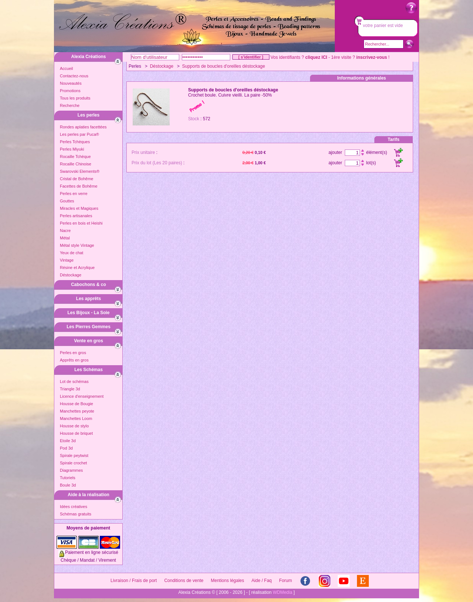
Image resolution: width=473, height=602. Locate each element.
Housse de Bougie (76, 403)
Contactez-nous (74, 76)
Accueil (66, 68)
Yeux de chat (71, 252)
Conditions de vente (183, 580)
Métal (65, 238)
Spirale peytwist (74, 455)
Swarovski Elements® (79, 171)
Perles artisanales (76, 215)
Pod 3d (66, 448)
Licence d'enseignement (81, 396)
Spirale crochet (73, 463)
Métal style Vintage (77, 245)
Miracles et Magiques (79, 208)
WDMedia (282, 592)
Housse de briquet (76, 433)
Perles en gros (73, 352)
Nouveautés (71, 83)
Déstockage (70, 275)
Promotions (70, 90)
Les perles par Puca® (79, 134)
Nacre (65, 230)
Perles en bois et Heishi (81, 223)
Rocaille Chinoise (75, 164)
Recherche (69, 105)
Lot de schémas (74, 381)
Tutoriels (67, 477)
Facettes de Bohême (79, 186)
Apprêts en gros (74, 360)
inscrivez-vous (371, 57)
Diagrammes (71, 470)
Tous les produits (75, 98)
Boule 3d (68, 485)
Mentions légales (227, 580)
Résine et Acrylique (77, 267)
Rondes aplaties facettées (83, 127)
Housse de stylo (74, 426)
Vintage (67, 260)
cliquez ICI (316, 57)
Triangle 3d (70, 389)
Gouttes (67, 201)
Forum (285, 580)
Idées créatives (73, 506)
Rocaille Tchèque (75, 156)
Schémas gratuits (75, 514)
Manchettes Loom (76, 418)
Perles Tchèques (75, 141)
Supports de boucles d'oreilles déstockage (223, 66)
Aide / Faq (262, 580)
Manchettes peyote (77, 411)
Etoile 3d (68, 440)
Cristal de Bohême (76, 178)
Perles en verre (74, 193)
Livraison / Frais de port (133, 580)
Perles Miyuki (72, 149)
